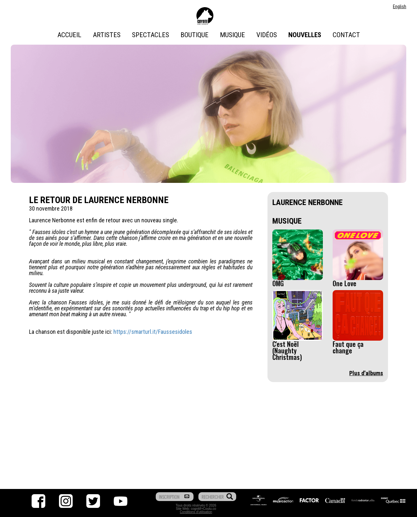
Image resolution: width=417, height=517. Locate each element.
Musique (232, 35)
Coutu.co (209, 508)
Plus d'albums (366, 373)
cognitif (196, 508)
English (399, 6)
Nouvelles (304, 35)
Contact (346, 35)
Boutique (194, 35)
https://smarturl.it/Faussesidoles (152, 331)
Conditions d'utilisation (196, 512)
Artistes (107, 35)
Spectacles (150, 35)
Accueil (69, 35)
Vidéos (266, 35)
